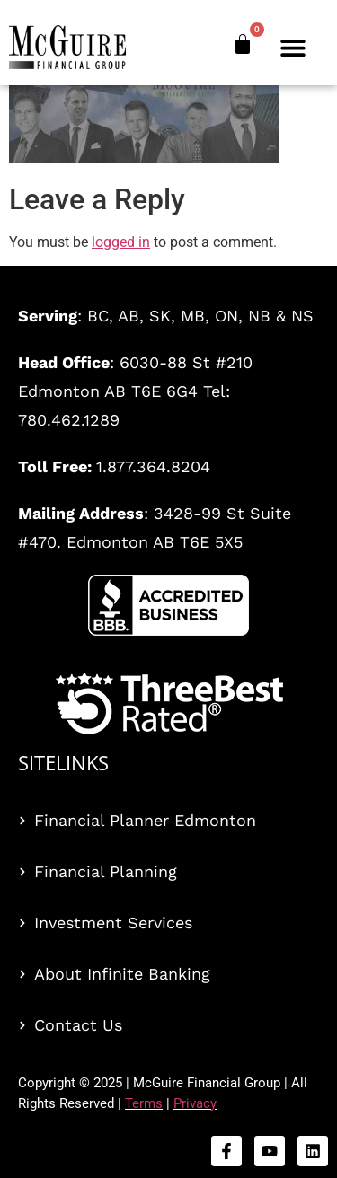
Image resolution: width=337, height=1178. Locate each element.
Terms (144, 1103)
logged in (121, 242)
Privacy (195, 1103)
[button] (293, 47)
